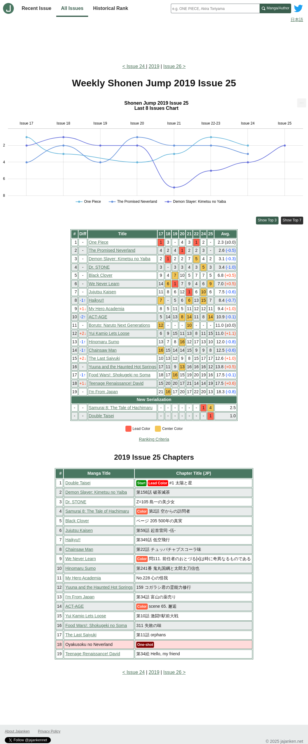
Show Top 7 (292, 220)
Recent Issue (36, 8)
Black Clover (100, 275)
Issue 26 (172, 66)
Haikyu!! (96, 300)
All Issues (72, 8)
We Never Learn (104, 283)
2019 (154, 66)
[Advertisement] (154, 41)
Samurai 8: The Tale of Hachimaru (120, 407)
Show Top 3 (267, 220)
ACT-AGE (98, 316)
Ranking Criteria (154, 439)
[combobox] (215, 8)
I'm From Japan (103, 391)
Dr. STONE (99, 267)
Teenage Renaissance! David (116, 383)
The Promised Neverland (112, 250)
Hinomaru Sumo (104, 341)
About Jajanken (17, 731)
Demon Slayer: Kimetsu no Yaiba (119, 258)
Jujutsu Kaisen (102, 291)
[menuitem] (301, 102)
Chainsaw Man (103, 350)
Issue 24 (136, 66)
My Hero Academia (106, 308)
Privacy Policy (49, 731)
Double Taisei (101, 415)
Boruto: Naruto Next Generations (119, 325)
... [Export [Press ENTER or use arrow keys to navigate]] (301, 101)
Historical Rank (110, 8)
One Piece (98, 242)
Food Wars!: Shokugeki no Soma (119, 374)
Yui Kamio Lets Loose (109, 333)
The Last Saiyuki (104, 358)
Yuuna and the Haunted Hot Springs (122, 366)
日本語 (297, 19)
